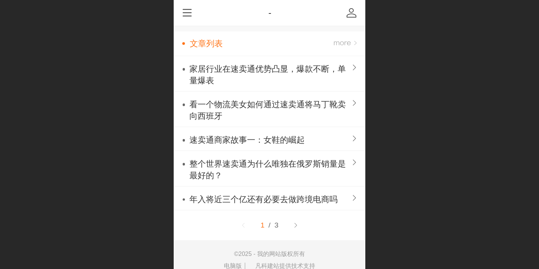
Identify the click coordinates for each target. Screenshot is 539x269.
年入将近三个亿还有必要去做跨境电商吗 (263, 199)
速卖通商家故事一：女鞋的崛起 (247, 140)
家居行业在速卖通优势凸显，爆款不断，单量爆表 (267, 74)
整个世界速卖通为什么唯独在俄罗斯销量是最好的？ (267, 169)
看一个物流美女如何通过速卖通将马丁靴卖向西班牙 (267, 110)
